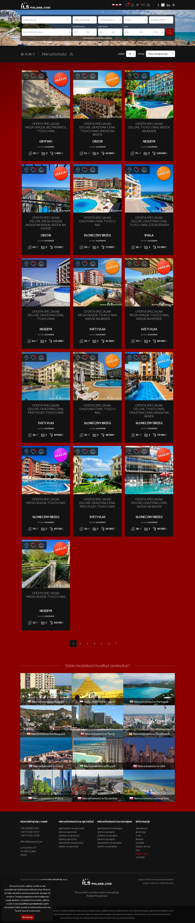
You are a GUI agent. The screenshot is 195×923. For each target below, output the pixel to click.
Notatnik (140, 857)
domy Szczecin (83, 910)
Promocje (141, 831)
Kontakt (140, 842)
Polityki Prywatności (96, 895)
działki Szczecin (122, 910)
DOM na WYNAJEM (106, 831)
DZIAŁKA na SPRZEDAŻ (69, 835)
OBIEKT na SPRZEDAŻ (69, 846)
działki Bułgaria (65, 914)
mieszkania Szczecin (68, 910)
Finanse (139, 839)
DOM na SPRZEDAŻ (68, 831)
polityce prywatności (32, 903)
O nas (138, 835)
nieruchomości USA (107, 918)
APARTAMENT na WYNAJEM (109, 828)
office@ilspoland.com (31, 841)
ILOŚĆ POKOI (103, 27)
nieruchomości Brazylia (88, 918)
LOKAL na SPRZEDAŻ (68, 839)
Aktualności (142, 828)
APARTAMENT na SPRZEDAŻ (71, 828)
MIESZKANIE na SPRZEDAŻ (71, 842)
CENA (126, 27)
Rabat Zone (142, 853)
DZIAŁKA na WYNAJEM (107, 835)
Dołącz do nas (143, 846)
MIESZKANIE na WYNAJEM (109, 842)
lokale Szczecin (96, 910)
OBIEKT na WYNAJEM (107, 846)
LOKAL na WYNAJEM (106, 839)
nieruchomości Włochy (125, 918)
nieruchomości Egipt (81, 914)
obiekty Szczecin (108, 910)
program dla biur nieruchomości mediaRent (156, 879)
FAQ (137, 849)
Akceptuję (27, 917)
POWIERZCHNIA (79, 27)
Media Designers (167, 883)
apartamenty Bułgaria (159, 910)
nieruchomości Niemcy (161, 914)
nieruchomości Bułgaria (139, 910)
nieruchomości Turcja (142, 914)
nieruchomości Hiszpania (122, 914)
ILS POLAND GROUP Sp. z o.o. (54, 879)
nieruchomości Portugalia (100, 914)
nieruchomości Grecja (69, 918)
